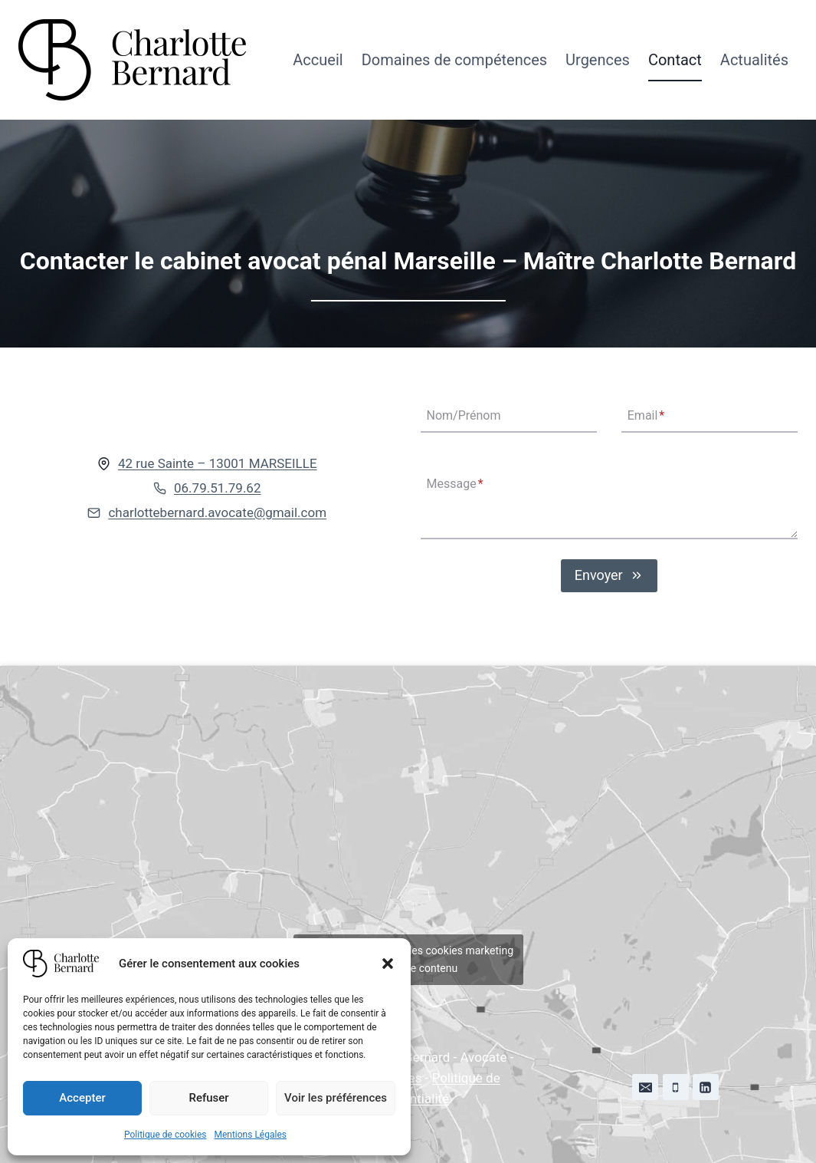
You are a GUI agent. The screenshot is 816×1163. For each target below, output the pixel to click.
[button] (387, 963)
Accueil (317, 60)
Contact (675, 60)
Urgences (597, 60)
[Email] (645, 1087)
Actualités (754, 60)
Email (646, 416)
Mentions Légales (250, 1134)
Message (455, 483)
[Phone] (676, 1087)
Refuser (208, 1098)
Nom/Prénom (464, 416)
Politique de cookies (165, 1134)
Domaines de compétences (454, 60)
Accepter (82, 1098)
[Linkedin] (706, 1087)
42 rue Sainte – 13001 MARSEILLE (217, 463)
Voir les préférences (335, 1098)
